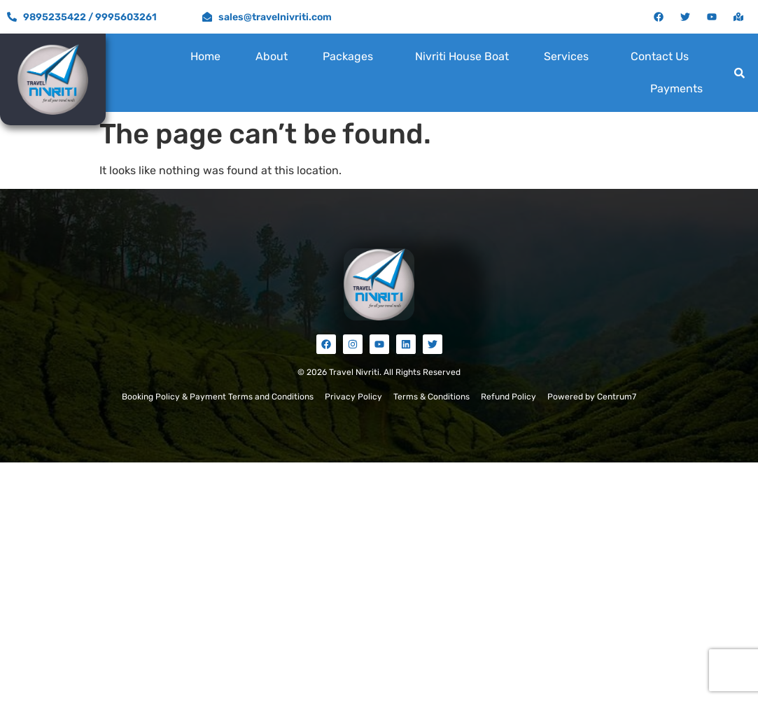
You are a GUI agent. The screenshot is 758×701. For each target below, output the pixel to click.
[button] (351, 57)
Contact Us (660, 56)
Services (566, 56)
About (271, 56)
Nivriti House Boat (462, 56)
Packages (348, 56)
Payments (676, 88)
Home (205, 56)
